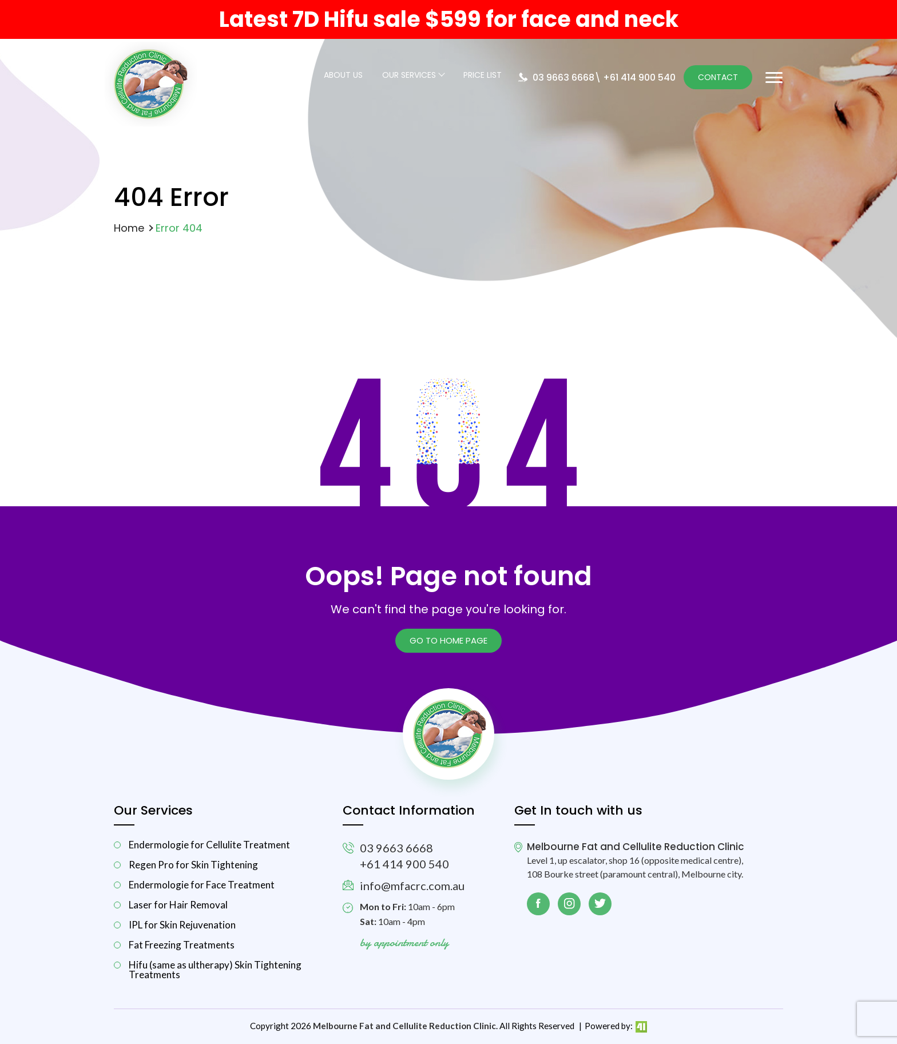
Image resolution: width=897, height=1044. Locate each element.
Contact (718, 77)
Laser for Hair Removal (178, 905)
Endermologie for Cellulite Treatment (209, 845)
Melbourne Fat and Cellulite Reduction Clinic (404, 1026)
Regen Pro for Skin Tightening (193, 865)
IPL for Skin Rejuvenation (182, 925)
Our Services (409, 76)
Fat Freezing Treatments (182, 945)
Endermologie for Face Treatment (202, 885)
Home (129, 228)
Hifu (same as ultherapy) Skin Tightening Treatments (215, 969)
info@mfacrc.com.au (412, 885)
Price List (482, 76)
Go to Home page (448, 640)
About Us (343, 76)
